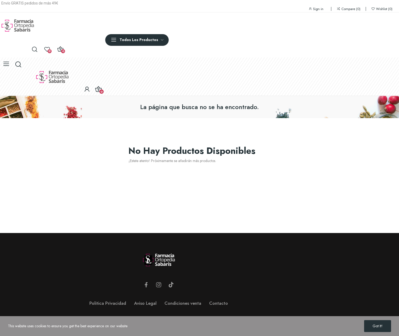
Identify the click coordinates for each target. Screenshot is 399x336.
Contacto (218, 303)
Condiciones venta (182, 303)
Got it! (378, 326)
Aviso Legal (145, 303)
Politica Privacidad (107, 303)
